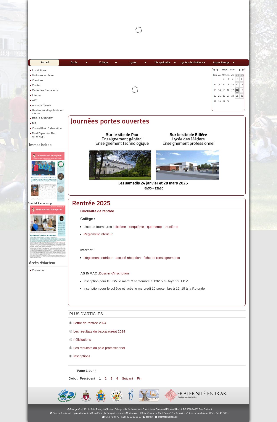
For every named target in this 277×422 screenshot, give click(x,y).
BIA (34, 123)
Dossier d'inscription (114, 273)
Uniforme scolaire (43, 75)
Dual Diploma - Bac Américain (44, 135)
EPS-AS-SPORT (42, 118)
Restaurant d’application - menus (47, 112)
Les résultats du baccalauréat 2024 (99, 331)
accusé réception (128, 258)
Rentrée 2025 (91, 203)
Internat (36, 95)
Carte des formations (45, 90)
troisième (171, 227)
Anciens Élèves (41, 105)
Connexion (38, 270)
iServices (37, 80)
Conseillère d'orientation (47, 128)
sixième (120, 227)
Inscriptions (39, 70)
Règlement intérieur (98, 234)
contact (148, 417)
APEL (35, 100)
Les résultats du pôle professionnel (99, 348)
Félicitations (82, 339)
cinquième (136, 227)
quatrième (154, 227)
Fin (139, 378)
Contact (37, 85)
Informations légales (167, 417)
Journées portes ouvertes (110, 121)
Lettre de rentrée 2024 (89, 323)
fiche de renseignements (162, 258)
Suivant (127, 378)
